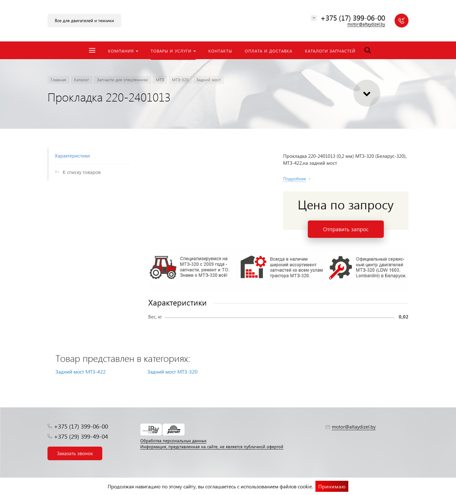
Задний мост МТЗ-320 (172, 371)
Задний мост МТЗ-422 (80, 371)
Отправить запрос (346, 229)
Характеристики (72, 155)
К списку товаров (82, 172)
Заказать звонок (75, 453)
